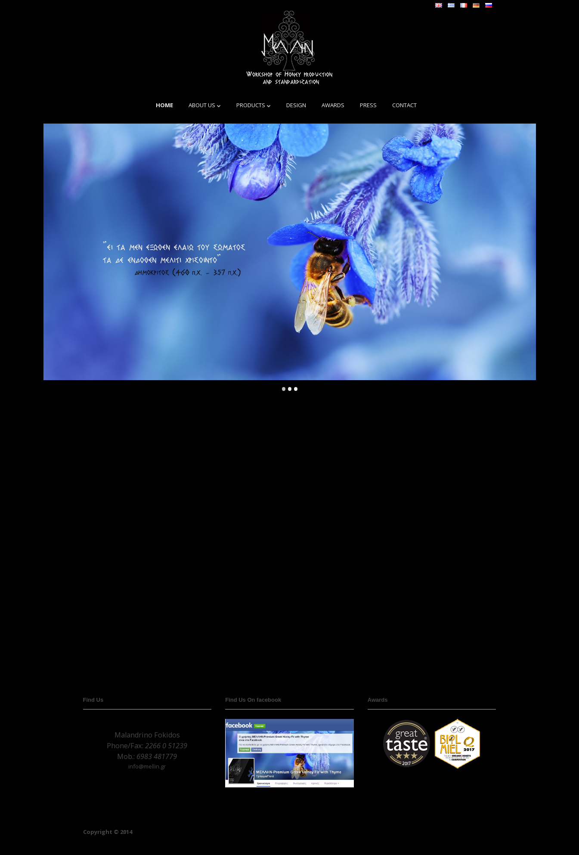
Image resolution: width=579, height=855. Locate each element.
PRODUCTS (250, 105)
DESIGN (296, 105)
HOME (164, 105)
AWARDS (333, 105)
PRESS (368, 105)
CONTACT (404, 105)
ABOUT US (202, 105)
